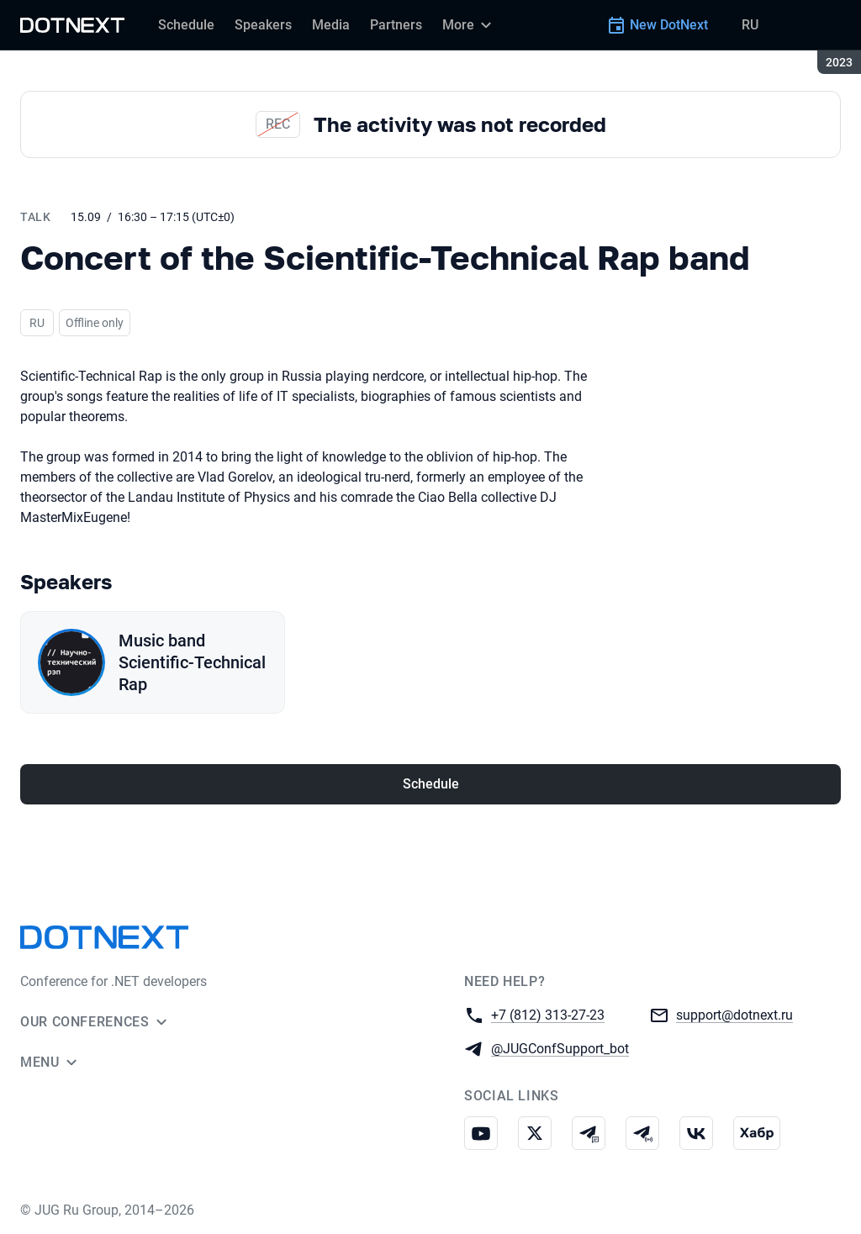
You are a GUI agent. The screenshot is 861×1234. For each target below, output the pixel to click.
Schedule (431, 784)
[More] (469, 25)
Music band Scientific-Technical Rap (192, 662)
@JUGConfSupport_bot (560, 1048)
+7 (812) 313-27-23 (548, 1014)
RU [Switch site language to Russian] (750, 25)
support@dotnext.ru (734, 1014)
